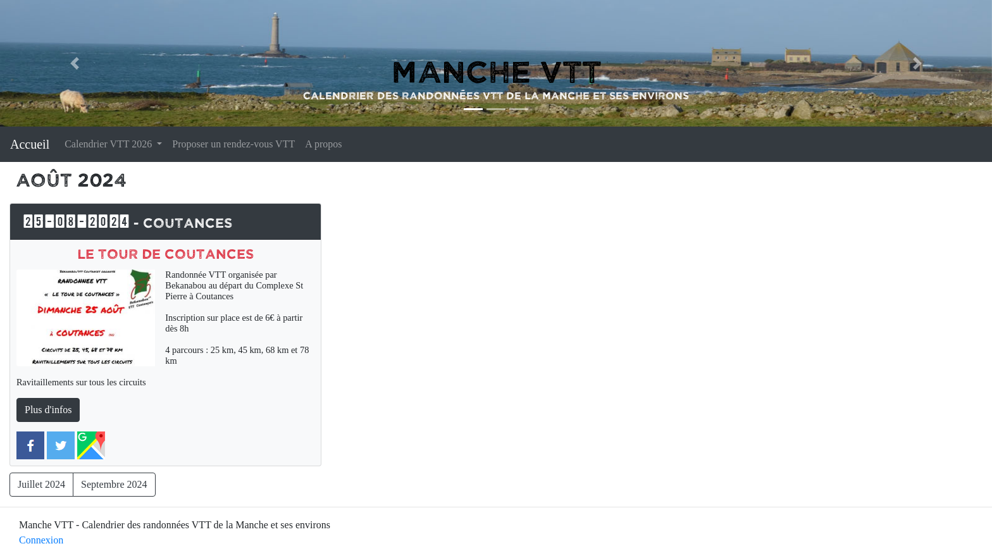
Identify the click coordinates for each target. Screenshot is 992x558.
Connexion (41, 540)
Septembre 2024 (114, 484)
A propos (323, 144)
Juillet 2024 (41, 484)
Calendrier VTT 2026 (109, 144)
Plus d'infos (48, 409)
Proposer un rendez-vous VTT (233, 144)
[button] (74, 63)
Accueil (29, 144)
